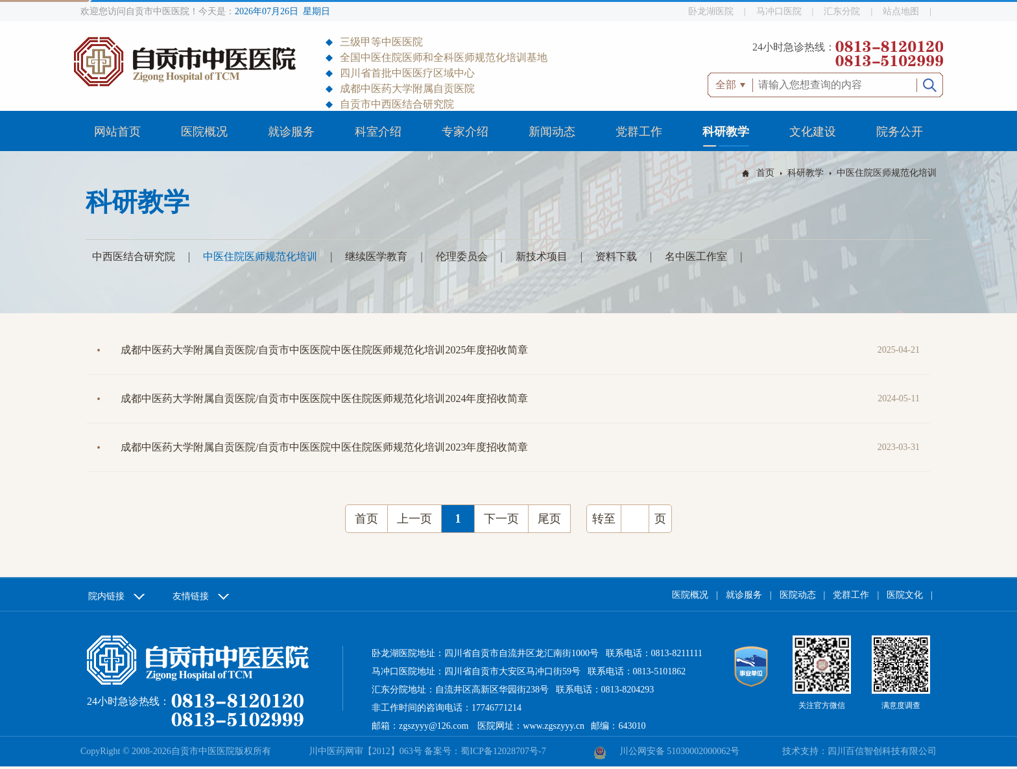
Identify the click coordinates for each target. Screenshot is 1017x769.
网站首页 (117, 131)
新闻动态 (552, 131)
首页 (765, 173)
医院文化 (905, 595)
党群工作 (639, 131)
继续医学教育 (376, 256)
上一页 (414, 518)
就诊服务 (291, 131)
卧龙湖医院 (711, 11)
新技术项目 (542, 256)
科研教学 (725, 131)
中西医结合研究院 (133, 256)
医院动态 (798, 595)
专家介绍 (465, 131)
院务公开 (899, 131)
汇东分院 (842, 11)
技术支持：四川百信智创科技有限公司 (859, 751)
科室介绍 (378, 131)
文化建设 (812, 131)
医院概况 (204, 131)
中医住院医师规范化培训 (887, 173)
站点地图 (901, 11)
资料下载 (616, 256)
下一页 (501, 518)
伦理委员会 (462, 256)
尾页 (549, 518)
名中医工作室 (696, 256)
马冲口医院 (779, 11)
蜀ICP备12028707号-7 (503, 751)
